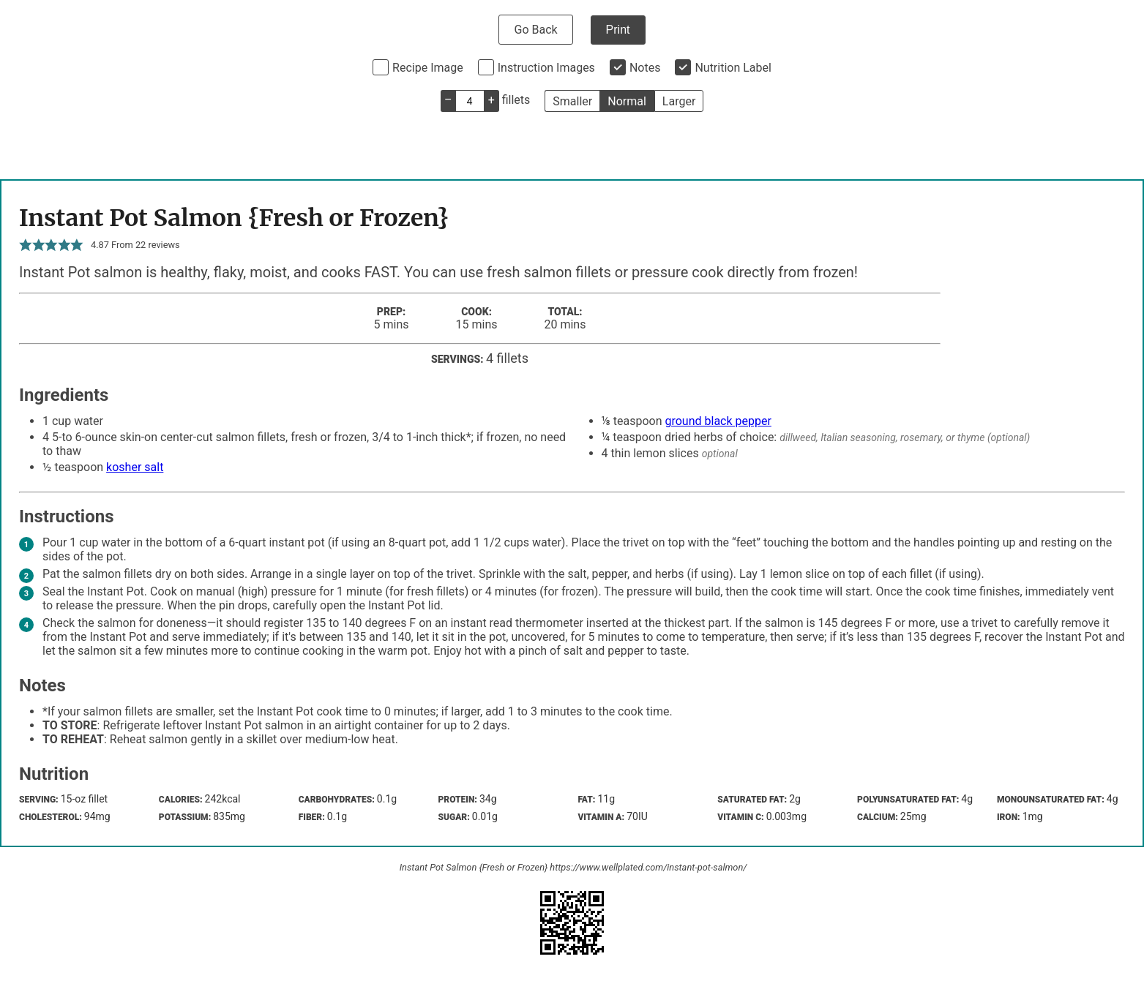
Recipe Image (427, 68)
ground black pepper (718, 421)
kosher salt (134, 467)
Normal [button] (626, 101)
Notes (645, 68)
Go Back (535, 30)
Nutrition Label (733, 68)
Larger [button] (678, 101)
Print (618, 29)
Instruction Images (546, 68)
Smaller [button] (572, 101)
